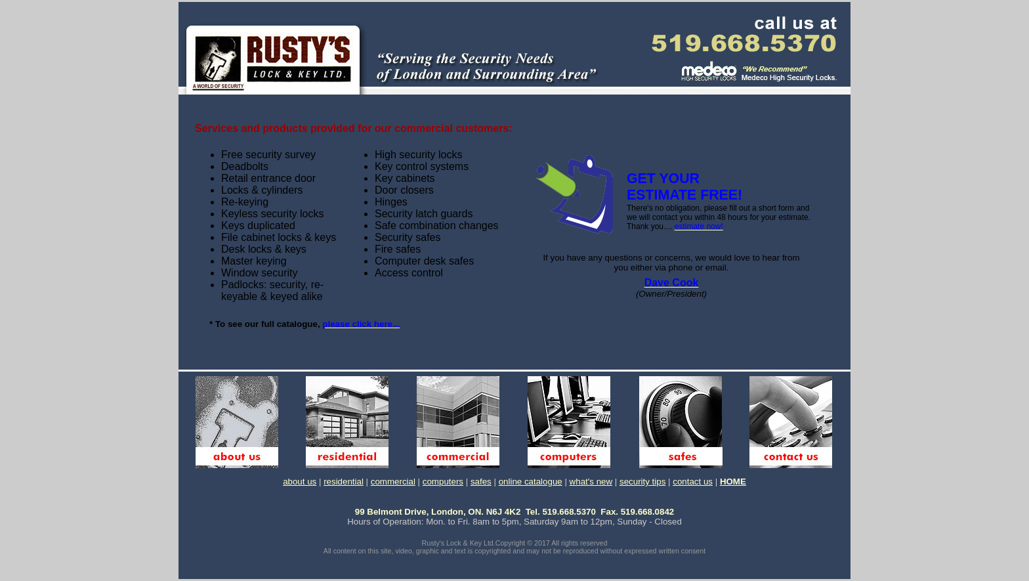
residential (344, 481)
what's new (591, 481)
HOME (733, 481)
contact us (693, 481)
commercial (393, 481)
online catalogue (530, 481)
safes (481, 481)
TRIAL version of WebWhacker (455, 575)
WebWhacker (715, 575)
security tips (642, 481)
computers (443, 481)
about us (299, 481)
